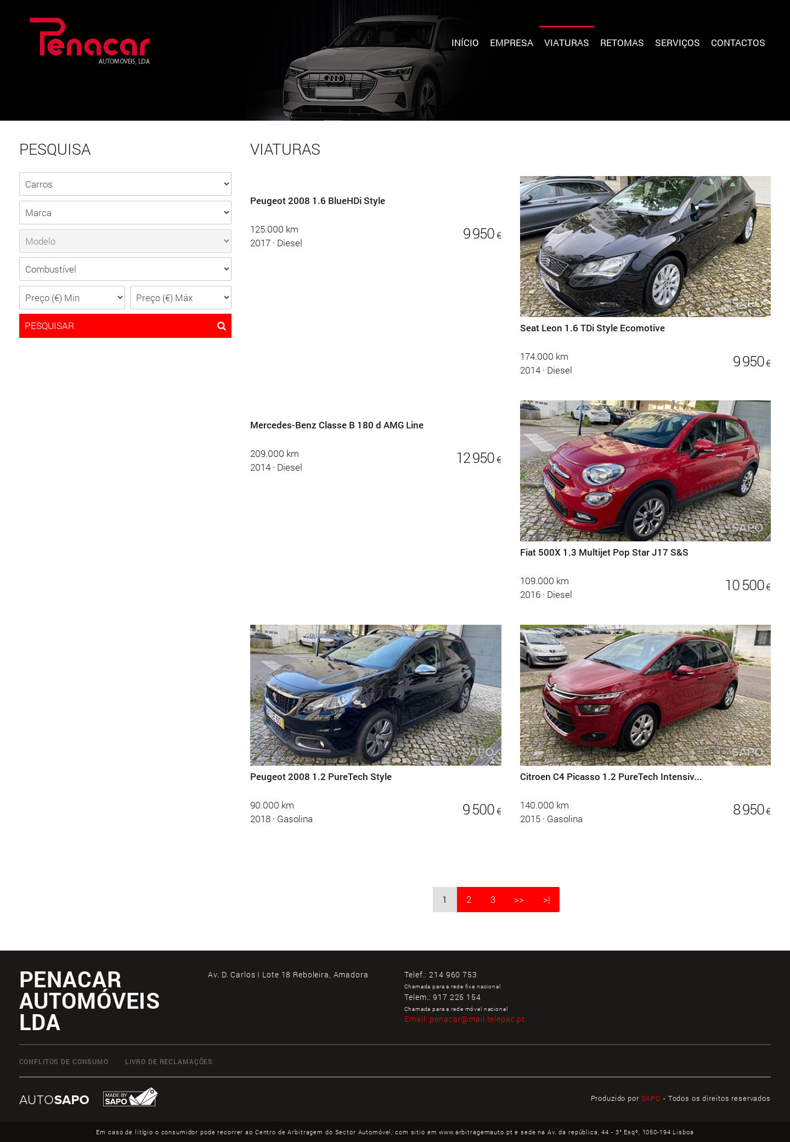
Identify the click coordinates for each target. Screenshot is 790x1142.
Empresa (511, 42)
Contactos (738, 42)
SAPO (651, 1098)
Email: (464, 1019)
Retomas (622, 42)
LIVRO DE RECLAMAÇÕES (169, 1061)
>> (519, 899)
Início (465, 42)
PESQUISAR (125, 326)
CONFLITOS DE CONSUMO (64, 1061)
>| (546, 899)
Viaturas (566, 42)
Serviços (677, 42)
